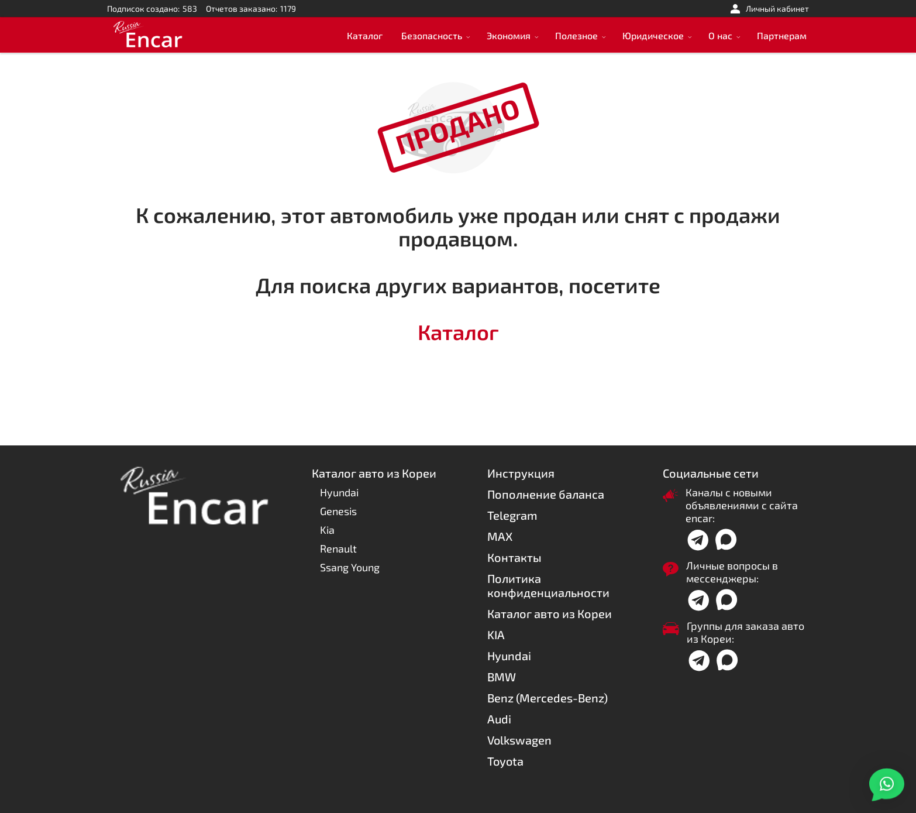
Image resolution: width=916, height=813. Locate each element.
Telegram (512, 515)
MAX (499, 536)
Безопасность (431, 35)
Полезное (576, 35)
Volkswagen (519, 740)
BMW (501, 677)
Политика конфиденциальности (548, 585)
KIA (496, 634)
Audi (499, 719)
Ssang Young (350, 567)
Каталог (365, 35)
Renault (338, 548)
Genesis (338, 511)
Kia (327, 529)
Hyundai (339, 492)
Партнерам (782, 35)
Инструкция (521, 473)
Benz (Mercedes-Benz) (547, 698)
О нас (720, 35)
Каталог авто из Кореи (549, 613)
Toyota (505, 761)
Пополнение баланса (545, 494)
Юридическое (653, 35)
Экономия (509, 35)
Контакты (514, 557)
